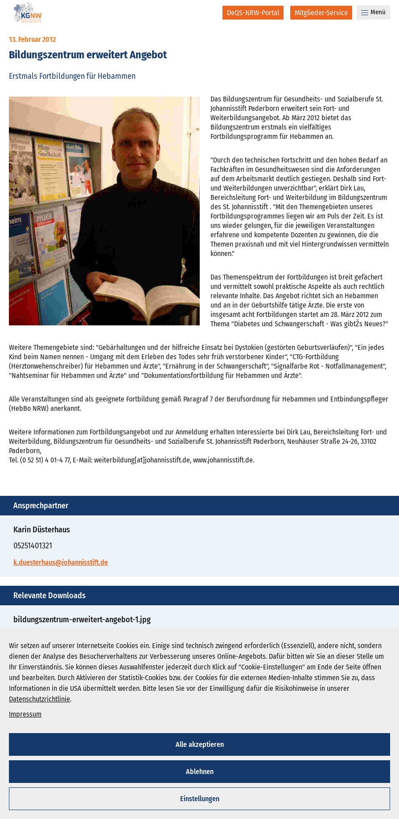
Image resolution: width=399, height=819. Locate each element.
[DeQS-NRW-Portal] (253, 13)
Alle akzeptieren (200, 744)
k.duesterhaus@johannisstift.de (60, 562)
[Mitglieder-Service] (321, 13)
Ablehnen (200, 771)
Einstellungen (199, 799)
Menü (373, 12)
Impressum (25, 714)
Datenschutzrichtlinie (39, 699)
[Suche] (210, 12)
